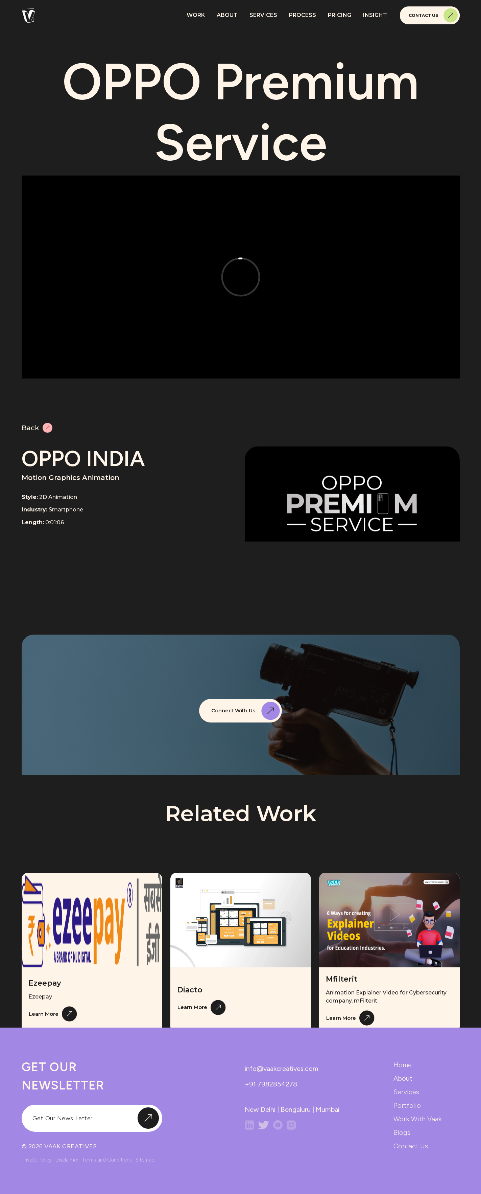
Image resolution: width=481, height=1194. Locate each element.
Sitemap (145, 1160)
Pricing (339, 15)
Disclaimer (66, 1160)
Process (302, 15)
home (402, 1065)
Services (263, 15)
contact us (410, 1146)
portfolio (407, 1105)
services (406, 1092)
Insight (375, 15)
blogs (401, 1132)
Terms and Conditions (107, 1160)
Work (196, 15)
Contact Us (433, 15)
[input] (92, 1118)
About (227, 15)
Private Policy (37, 1160)
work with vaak (417, 1119)
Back (37, 429)
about (402, 1078)
